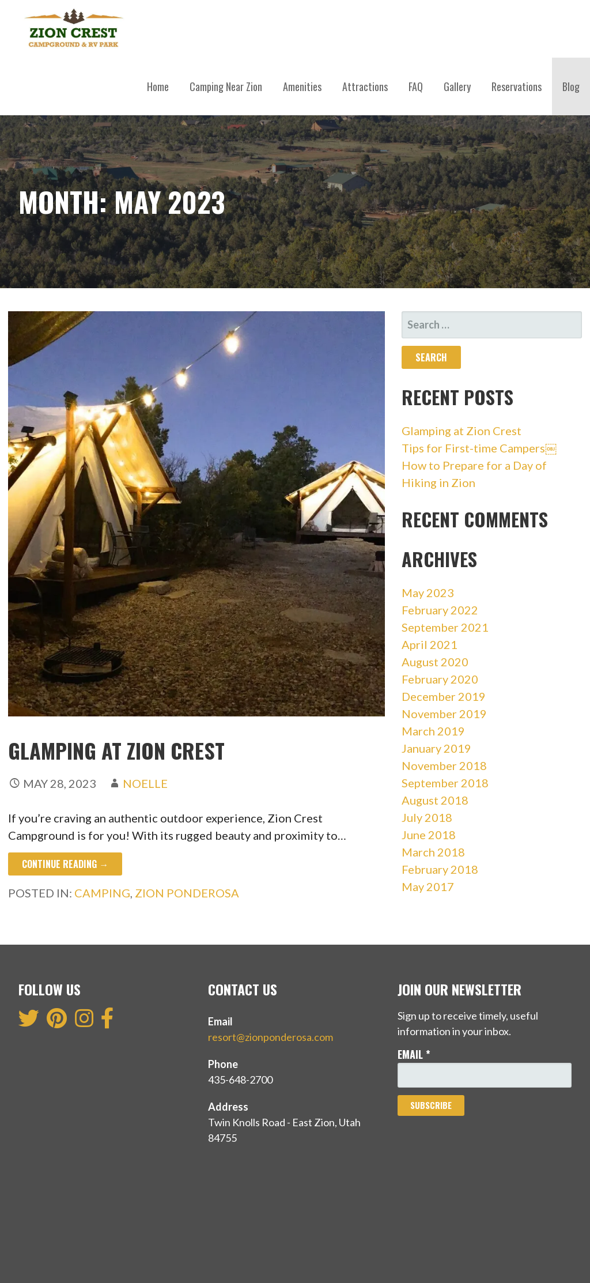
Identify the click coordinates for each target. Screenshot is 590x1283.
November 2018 (444, 765)
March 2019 (433, 731)
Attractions (365, 86)
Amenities (302, 86)
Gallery (457, 86)
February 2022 (440, 610)
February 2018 (440, 869)
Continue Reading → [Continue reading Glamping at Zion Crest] (65, 864)
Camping (102, 893)
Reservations (516, 86)
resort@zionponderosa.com (270, 1037)
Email (414, 1054)
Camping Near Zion (226, 86)
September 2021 (445, 627)
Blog (571, 86)
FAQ (416, 86)
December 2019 (444, 696)
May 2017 (428, 886)
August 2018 (435, 800)
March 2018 (433, 852)
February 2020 (440, 679)
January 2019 (436, 748)
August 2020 (435, 662)
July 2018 (427, 817)
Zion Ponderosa (187, 893)
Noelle (145, 783)
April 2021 (429, 644)
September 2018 (445, 783)
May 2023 (428, 592)
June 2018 (429, 835)
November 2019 (444, 713)
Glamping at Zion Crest (119, 750)
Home (158, 86)
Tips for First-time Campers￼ (479, 448)
